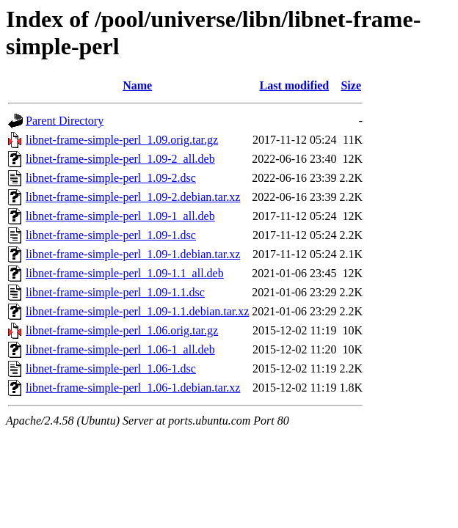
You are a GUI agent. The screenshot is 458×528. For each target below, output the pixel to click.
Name (137, 85)
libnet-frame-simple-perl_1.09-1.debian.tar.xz (133, 254)
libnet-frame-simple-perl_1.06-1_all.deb (120, 349)
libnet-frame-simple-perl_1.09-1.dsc (111, 235)
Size (351, 85)
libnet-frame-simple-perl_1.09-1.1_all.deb (125, 273)
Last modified (295, 85)
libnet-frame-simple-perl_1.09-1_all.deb (120, 216)
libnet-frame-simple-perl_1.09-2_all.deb (120, 159)
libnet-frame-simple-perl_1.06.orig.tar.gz (122, 330)
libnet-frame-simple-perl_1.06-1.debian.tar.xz (133, 387)
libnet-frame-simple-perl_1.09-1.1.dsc (115, 292)
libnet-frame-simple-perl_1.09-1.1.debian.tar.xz (137, 311)
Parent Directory (64, 120)
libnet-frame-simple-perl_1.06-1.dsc (111, 368)
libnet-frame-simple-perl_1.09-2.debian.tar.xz (133, 197)
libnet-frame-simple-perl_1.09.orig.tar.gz (122, 139)
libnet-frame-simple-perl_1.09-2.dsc (111, 178)
